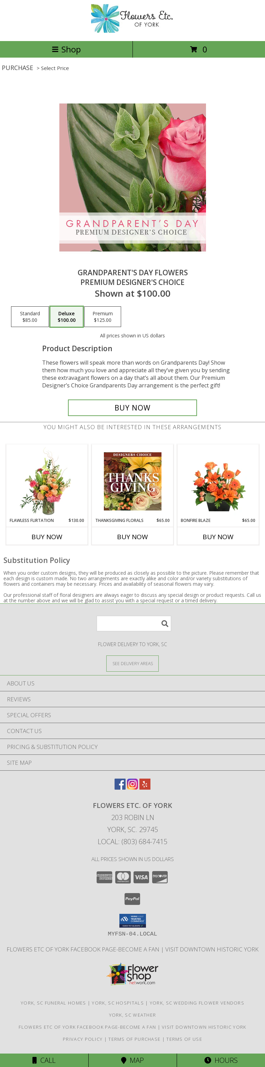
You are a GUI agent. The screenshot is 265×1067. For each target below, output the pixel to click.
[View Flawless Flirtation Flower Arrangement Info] (47, 481)
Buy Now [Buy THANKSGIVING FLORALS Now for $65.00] (132, 536)
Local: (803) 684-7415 (132, 841)
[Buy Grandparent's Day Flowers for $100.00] (132, 407)
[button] (132, 921)
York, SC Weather (132, 1015)
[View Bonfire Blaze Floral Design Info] (218, 481)
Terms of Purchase (134, 1039)
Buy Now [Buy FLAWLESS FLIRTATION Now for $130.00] (46, 536)
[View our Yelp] (144, 787)
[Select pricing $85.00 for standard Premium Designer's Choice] (30, 317)
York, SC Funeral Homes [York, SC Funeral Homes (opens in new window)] (53, 1003)
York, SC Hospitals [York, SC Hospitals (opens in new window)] (118, 1003)
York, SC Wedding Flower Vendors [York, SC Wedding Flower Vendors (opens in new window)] (197, 1003)
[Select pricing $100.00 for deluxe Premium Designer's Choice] (66, 317)
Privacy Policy (82, 1039)
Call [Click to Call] (44, 1060)
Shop (66, 49)
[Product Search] (134, 623)
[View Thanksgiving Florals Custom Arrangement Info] (132, 481)
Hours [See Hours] (221, 1060)
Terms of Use (184, 1039)
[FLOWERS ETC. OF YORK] (132, 31)
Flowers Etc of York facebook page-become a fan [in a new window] (84, 949)
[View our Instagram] (132, 787)
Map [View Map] (132, 1060)
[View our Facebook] (120, 787)
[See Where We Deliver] (132, 663)
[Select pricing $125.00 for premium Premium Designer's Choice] (103, 317)
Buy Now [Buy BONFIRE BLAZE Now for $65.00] (218, 536)
